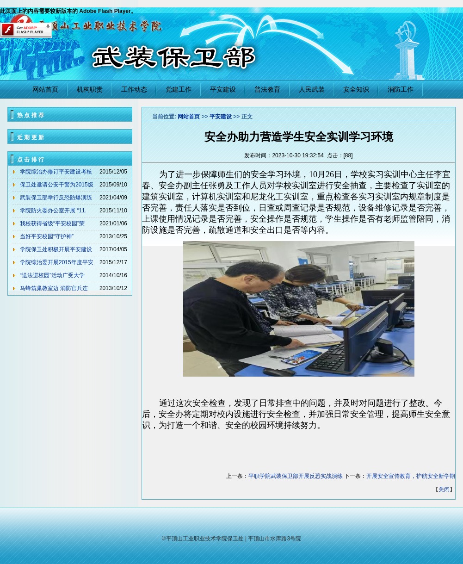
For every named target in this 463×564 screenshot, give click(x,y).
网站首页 (45, 89)
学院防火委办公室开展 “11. (53, 210)
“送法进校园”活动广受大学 (52, 275)
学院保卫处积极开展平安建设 (56, 249)
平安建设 (223, 89)
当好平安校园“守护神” (47, 236)
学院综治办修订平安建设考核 (56, 171)
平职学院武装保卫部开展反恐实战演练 (295, 476)
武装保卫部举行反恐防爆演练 (56, 197)
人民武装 (312, 89)
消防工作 (401, 89)
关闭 (444, 489)
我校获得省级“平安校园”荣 (52, 223)
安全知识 (356, 89)
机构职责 (90, 89)
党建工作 (178, 89)
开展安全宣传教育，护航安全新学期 (410, 476)
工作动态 (134, 89)
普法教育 (267, 89)
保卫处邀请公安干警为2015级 (56, 184)
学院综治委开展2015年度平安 (56, 262)
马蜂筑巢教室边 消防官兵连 (54, 288)
